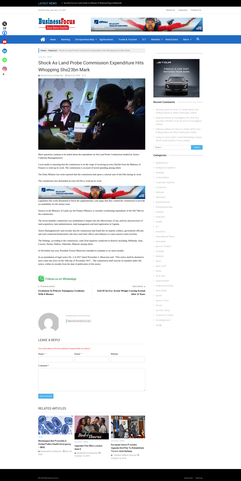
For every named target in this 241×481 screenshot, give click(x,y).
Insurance (160, 231)
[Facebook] (4, 30)
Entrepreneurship (84, 39)
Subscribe (188, 478)
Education (161, 197)
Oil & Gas (160, 275)
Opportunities (162, 280)
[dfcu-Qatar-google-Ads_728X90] (91, 187)
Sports (159, 295)
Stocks (159, 305)
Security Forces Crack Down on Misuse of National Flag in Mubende (93, 3)
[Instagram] (4, 66)
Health (159, 221)
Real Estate (172, 39)
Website (114, 354)
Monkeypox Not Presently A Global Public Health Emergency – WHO (54, 444)
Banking (65, 39)
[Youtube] (4, 39)
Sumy (158, 137)
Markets (155, 39)
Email (78, 354)
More (186, 39)
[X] (4, 21)
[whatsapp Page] (58, 276)
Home (43, 50)
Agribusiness (106, 39)
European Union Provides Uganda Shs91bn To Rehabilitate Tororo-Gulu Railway (127, 448)
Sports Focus (162, 300)
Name (41, 354)
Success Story (163, 310)
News (53, 39)
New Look (161, 265)
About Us (170, 10)
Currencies (161, 187)
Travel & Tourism (127, 39)
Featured (52, 50)
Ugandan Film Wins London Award (88, 447)
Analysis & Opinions (165, 167)
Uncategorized (163, 320)
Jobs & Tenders (163, 246)
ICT (144, 39)
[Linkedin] (4, 48)
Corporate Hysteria (165, 182)
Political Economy (164, 285)
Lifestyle (160, 251)
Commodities (162, 177)
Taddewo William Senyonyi (124, 455)
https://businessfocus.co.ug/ (79, 321)
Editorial (160, 192)
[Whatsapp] (4, 57)
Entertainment (163, 202)
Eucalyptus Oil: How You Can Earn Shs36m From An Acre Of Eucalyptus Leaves (179, 121)
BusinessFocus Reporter (52, 75)
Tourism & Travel (164, 315)
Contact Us (196, 10)
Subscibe (182, 10)
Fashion (160, 211)
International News (165, 236)
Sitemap (199, 478)
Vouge (159, 324)
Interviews (161, 241)
